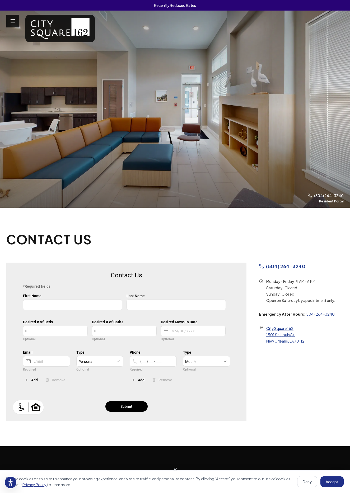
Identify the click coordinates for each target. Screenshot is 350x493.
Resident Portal (331, 201)
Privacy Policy (34, 484)
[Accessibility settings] (10, 482)
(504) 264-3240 (326, 195)
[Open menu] (12, 21)
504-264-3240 (320, 314)
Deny (307, 481)
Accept (332, 481)
